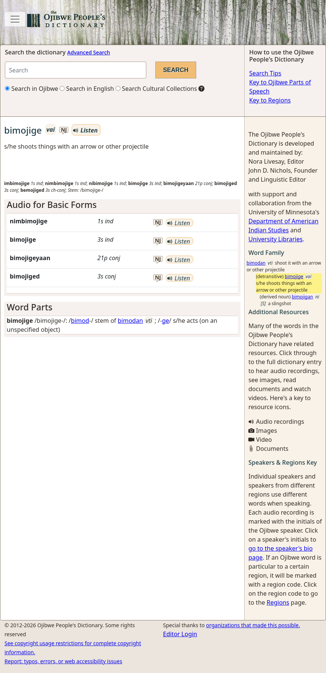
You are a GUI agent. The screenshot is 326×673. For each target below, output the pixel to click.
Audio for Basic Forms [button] (52, 205)
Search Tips (265, 73)
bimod (80, 320)
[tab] (122, 205)
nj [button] (64, 130)
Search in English (87, 88)
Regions (278, 602)
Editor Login (180, 634)
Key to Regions (270, 100)
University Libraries (275, 239)
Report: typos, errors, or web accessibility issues (63, 661)
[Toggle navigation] (15, 19)
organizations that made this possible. (253, 625)
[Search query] (75, 70)
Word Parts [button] (30, 307)
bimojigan (302, 297)
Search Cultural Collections (156, 88)
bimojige (294, 276)
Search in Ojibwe (31, 88)
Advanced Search (88, 52)
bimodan (130, 320)
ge (165, 320)
